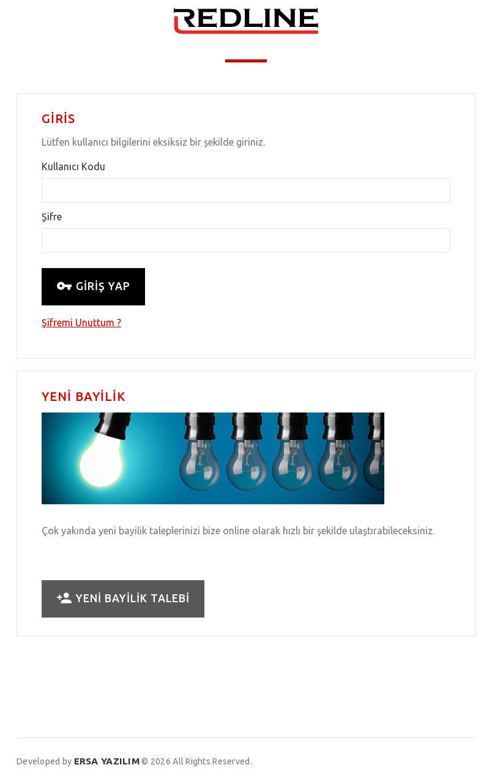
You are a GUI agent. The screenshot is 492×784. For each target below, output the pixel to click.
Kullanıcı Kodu (73, 166)
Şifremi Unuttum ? (81, 322)
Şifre (52, 216)
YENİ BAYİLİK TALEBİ (123, 599)
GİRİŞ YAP (93, 286)
